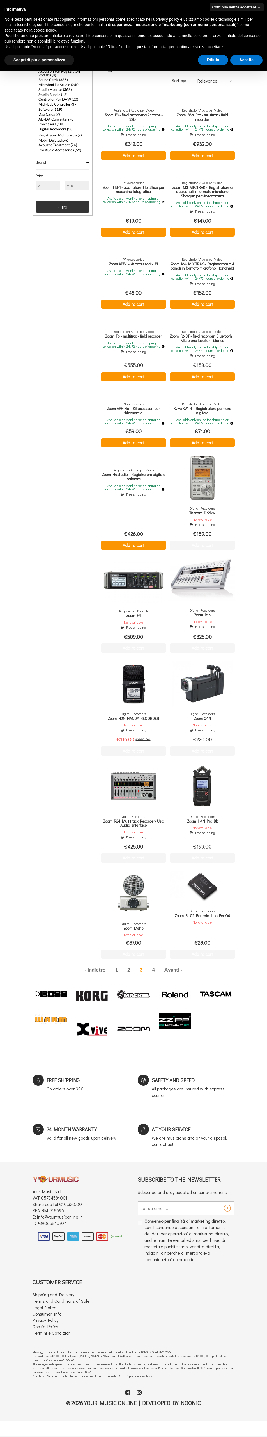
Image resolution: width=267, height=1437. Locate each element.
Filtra (62, 204)
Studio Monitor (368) (54, 89)
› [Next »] (181, 977)
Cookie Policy (45, 1334)
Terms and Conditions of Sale (61, 1308)
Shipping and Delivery (53, 1302)
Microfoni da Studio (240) (57, 84)
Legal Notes (44, 1315)
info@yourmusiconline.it (59, 1225)
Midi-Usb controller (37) (56, 103)
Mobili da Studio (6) (53, 138)
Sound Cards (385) (52, 79)
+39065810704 (52, 1231)
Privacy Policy (46, 1328)
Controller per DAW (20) (56, 98)
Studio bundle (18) (52, 93)
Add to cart (133, 155)
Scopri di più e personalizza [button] (39, 60)
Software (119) (49, 108)
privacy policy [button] (167, 19)
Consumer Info (47, 1321)
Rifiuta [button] (213, 60)
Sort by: (179, 80)
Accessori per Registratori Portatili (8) (63, 73)
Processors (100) (50, 122)
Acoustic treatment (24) (55, 142)
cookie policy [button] (45, 30)
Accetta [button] (246, 60)
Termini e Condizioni (52, 1340)
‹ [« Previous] (85, 977)
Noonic (191, 1410)
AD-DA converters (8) (54, 117)
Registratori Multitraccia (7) (58, 133)
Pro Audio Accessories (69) (58, 147)
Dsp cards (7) (48, 112)
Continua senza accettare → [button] (236, 7)
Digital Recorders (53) (54, 127)
